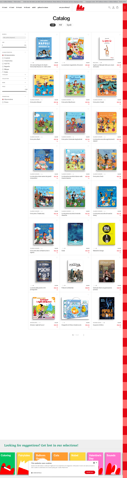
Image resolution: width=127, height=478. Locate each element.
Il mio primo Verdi (98, 176)
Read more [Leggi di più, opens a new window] (65, 467)
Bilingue (6, 69)
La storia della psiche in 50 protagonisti (38, 288)
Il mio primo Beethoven (68, 102)
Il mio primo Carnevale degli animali (72, 139)
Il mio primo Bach (35, 139)
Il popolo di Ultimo (98, 325)
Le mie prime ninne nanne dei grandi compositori (40, 177)
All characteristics (9, 55)
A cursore (7, 58)
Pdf (60, 25)
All (52, 25)
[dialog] (63, 468)
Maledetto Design (98, 251)
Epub (69, 25)
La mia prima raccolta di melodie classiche (71, 214)
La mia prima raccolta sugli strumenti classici (103, 140)
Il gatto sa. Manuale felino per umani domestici (103, 66)
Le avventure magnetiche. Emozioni (72, 65)
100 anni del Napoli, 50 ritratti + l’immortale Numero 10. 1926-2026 (40, 66)
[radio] (53, 24)
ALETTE (7, 63)
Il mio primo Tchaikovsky (37, 213)
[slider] (2, 47)
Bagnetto (7, 66)
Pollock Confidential (67, 288)
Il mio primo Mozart (35, 102)
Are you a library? (64, 7)
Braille (6, 72)
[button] (36, 473)
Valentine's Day (106, 457)
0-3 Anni (4, 7)
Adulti (34, 7)
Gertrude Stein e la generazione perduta (102, 288)
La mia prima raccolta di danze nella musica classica (72, 177)
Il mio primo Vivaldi (98, 102)
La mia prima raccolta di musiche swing (102, 214)
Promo (6, 102)
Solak (63, 251)
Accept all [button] (90, 472)
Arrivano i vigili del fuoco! (37, 325)
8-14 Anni (19, 7)
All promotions (8, 99)
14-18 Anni (27, 7)
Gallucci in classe (43, 7)
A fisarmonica (8, 61)
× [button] (96, 462)
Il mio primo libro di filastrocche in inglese (39, 251)
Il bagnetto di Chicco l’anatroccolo (71, 325)
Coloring (16, 455)
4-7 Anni (11, 7)
